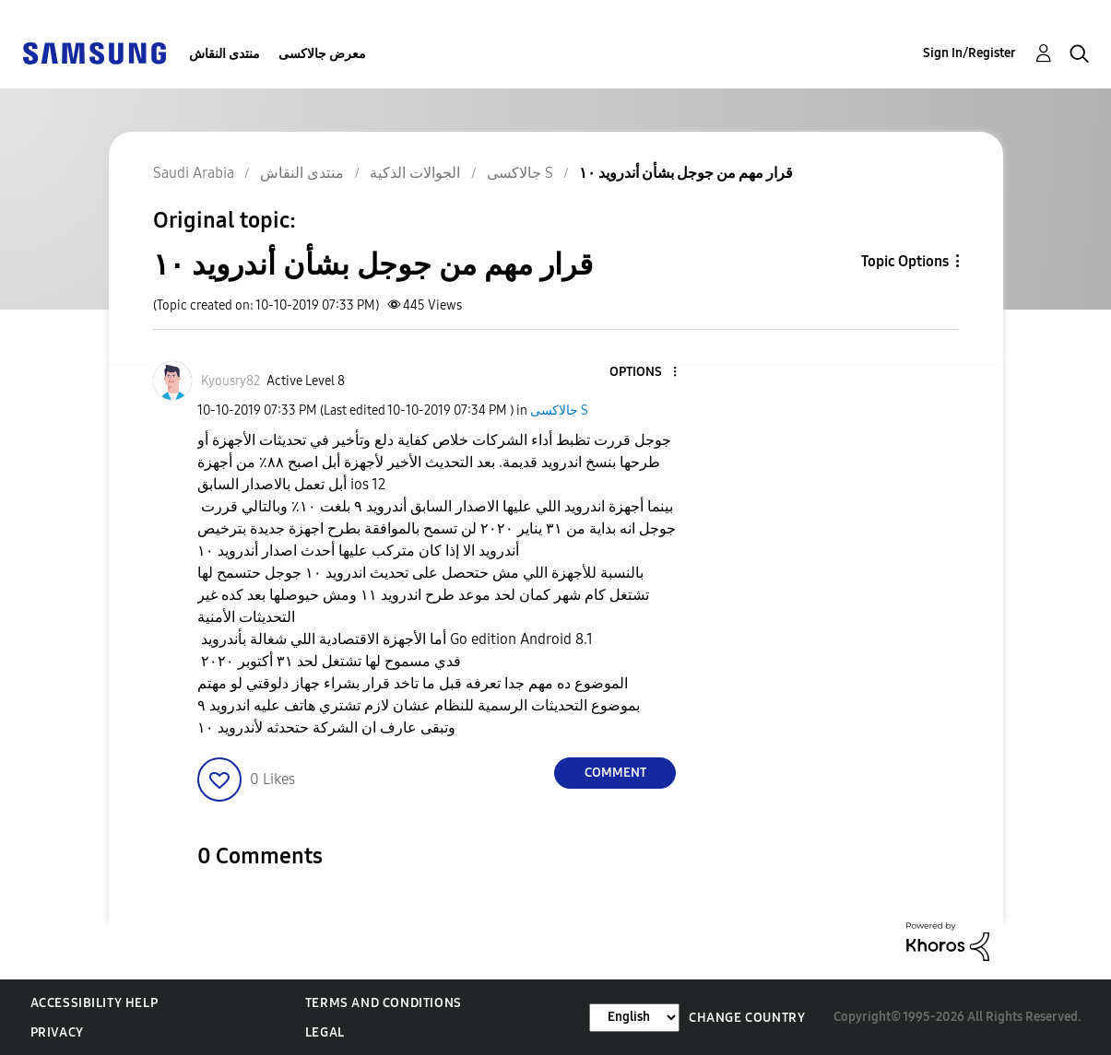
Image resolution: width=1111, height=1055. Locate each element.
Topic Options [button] (905, 261)
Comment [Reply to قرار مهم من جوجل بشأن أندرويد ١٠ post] (615, 772)
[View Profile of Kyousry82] (230, 381)
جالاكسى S (559, 410)
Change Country (747, 1018)
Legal (325, 1032)
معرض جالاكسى (322, 54)
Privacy (57, 1032)
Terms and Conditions (383, 1003)
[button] (644, 372)
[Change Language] (634, 1017)
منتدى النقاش (224, 54)
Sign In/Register (969, 53)
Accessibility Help (94, 1003)
